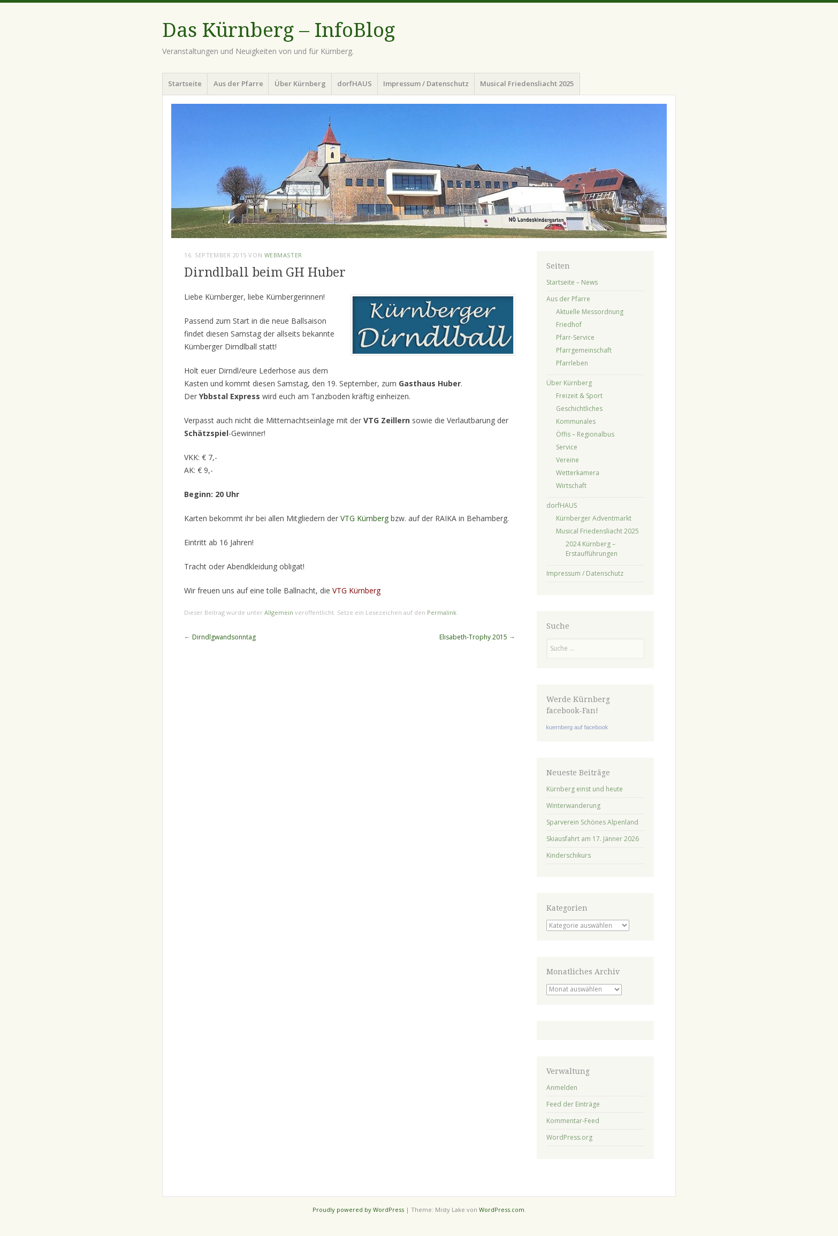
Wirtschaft (571, 485)
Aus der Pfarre (238, 83)
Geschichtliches (579, 408)
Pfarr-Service (575, 337)
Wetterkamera (577, 472)
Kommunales (576, 421)
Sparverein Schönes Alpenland (592, 822)
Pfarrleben (572, 363)
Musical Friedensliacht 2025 (527, 83)
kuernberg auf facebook (577, 727)
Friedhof (569, 324)
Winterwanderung (573, 805)
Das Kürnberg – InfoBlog (278, 30)
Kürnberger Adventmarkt (593, 518)
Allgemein (278, 612)
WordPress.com (501, 1210)
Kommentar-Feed (572, 1120)
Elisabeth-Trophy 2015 (477, 637)
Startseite (185, 83)
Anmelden (561, 1087)
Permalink (441, 612)
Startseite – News (572, 282)
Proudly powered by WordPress (358, 1210)
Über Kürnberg (300, 83)
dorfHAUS (354, 83)
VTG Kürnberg (364, 518)
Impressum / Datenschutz (426, 83)
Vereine (567, 459)
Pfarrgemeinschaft (584, 350)
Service (566, 447)
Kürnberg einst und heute (584, 789)
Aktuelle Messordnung (589, 311)
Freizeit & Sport (579, 395)
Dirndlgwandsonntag (220, 637)
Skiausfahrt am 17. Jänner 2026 (592, 838)
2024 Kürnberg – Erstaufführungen (592, 548)
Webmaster (283, 255)
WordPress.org (569, 1137)
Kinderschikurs (568, 855)
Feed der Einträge (573, 1104)
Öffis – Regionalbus (585, 434)
